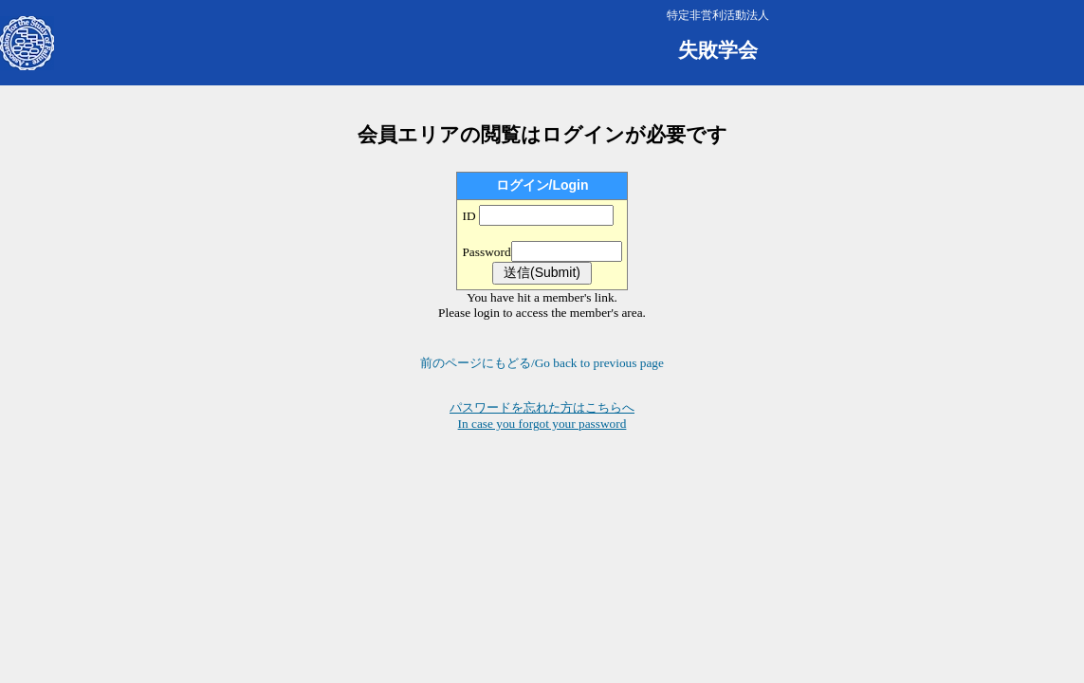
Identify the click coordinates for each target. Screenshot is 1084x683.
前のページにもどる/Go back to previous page (542, 363)
